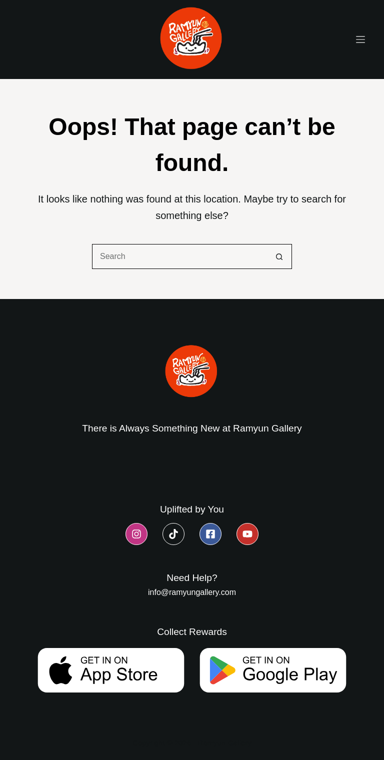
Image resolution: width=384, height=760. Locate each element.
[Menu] (360, 39)
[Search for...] (179, 256)
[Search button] (279, 256)
